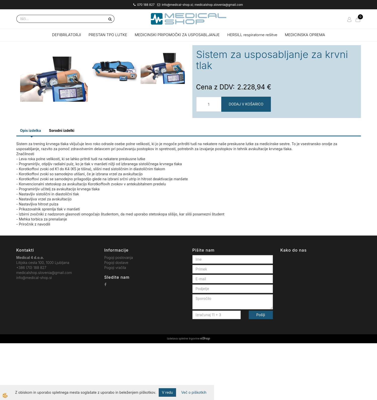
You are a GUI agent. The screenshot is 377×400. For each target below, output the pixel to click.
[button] (178, 111)
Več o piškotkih (193, 392)
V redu (167, 392)
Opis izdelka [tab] (30, 187)
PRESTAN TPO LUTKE (108, 34)
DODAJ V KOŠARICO (246, 104)
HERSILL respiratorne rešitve (252, 34)
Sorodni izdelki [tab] (61, 187)
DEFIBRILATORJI (66, 34)
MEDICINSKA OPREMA (305, 34)
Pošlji (260, 371)
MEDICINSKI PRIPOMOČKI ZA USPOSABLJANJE (177, 34)
